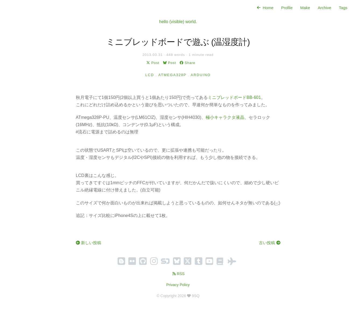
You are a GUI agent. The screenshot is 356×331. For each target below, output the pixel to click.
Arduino (201, 75)
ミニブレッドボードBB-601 (234, 97)
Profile (287, 7)
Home (264, 7)
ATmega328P (172, 75)
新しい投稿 (88, 242)
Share (187, 63)
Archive (324, 7)
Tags (343, 7)
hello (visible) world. (178, 21)
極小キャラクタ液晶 (225, 117)
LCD (149, 75)
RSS (178, 274)
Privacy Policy (178, 285)
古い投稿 (269, 242)
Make (305, 7)
